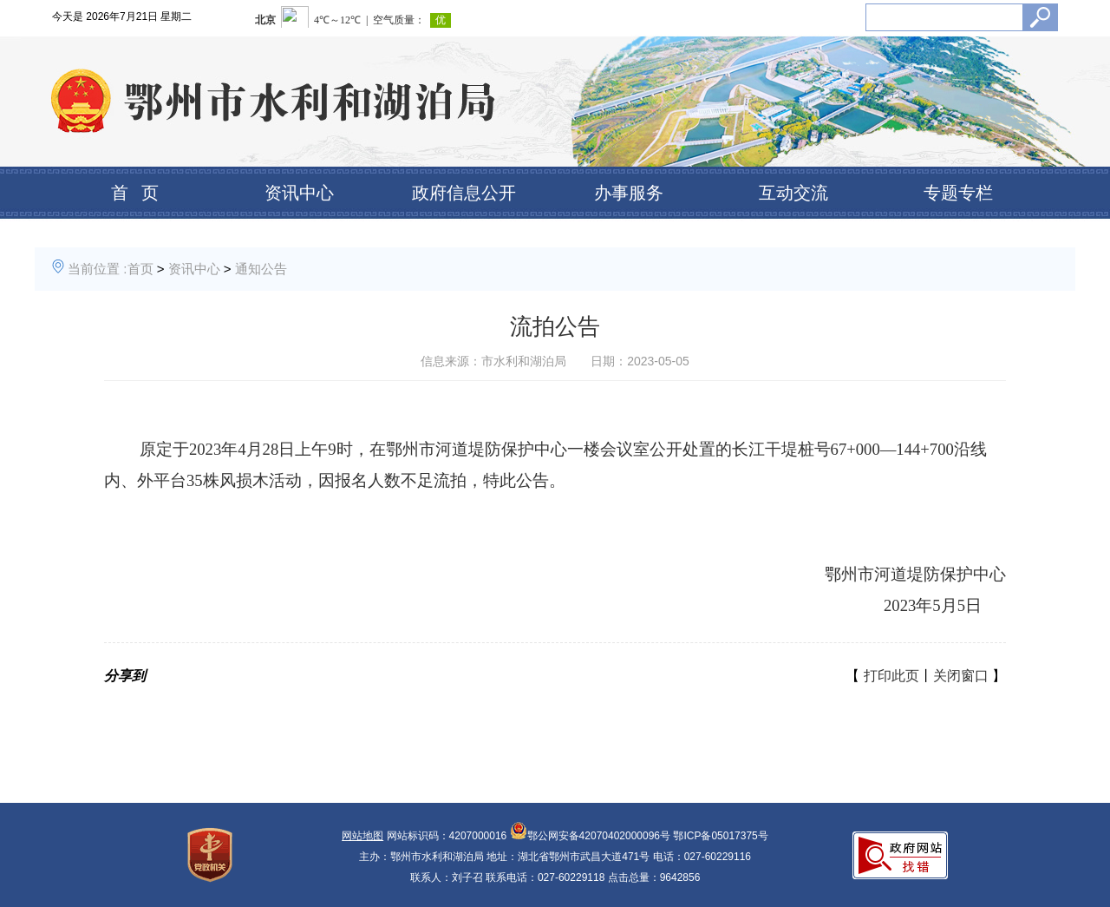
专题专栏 (958, 192)
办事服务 (628, 192)
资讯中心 (299, 192)
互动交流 (793, 192)
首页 (140, 268)
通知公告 (261, 268)
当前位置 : (97, 268)
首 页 (135, 192)
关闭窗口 (961, 675)
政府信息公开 (464, 192)
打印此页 (891, 675)
